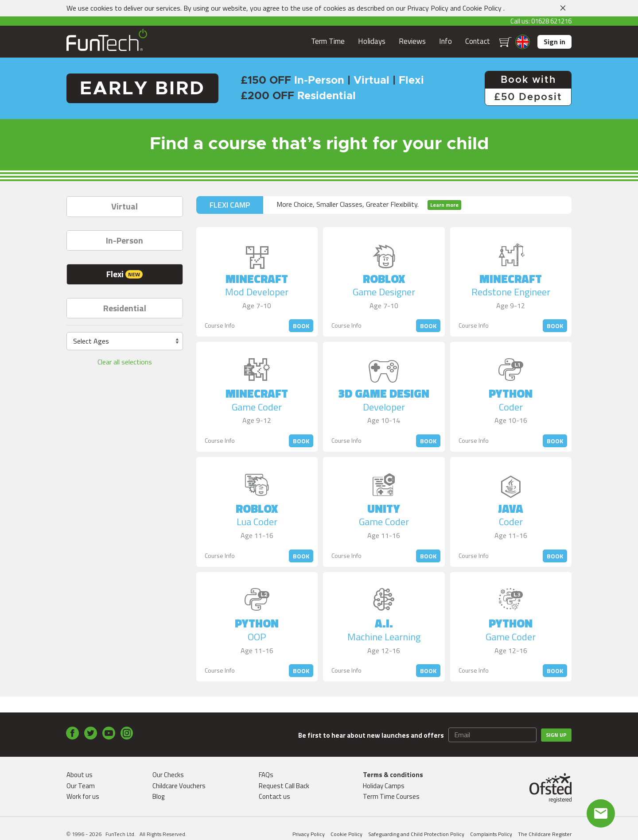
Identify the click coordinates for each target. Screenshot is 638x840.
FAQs (266, 775)
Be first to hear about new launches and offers (371, 735)
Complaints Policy (491, 834)
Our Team (80, 786)
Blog (158, 796)
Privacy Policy (427, 8)
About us (79, 775)
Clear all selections (124, 361)
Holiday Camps (384, 786)
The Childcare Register (545, 834)
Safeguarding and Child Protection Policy (416, 834)
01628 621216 (551, 21)
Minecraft (256, 282)
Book (301, 325)
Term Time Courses (391, 796)
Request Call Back (284, 786)
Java (510, 512)
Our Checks (168, 775)
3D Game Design (383, 397)
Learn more (444, 205)
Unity (384, 512)
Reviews (412, 41)
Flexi (124, 274)
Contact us (274, 796)
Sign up (556, 735)
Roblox (384, 282)
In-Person (124, 240)
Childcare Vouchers (179, 786)
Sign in (554, 41)
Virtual (124, 206)
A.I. (383, 626)
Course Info (220, 325)
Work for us (82, 796)
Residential (124, 308)
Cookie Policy (482, 8)
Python (511, 397)
